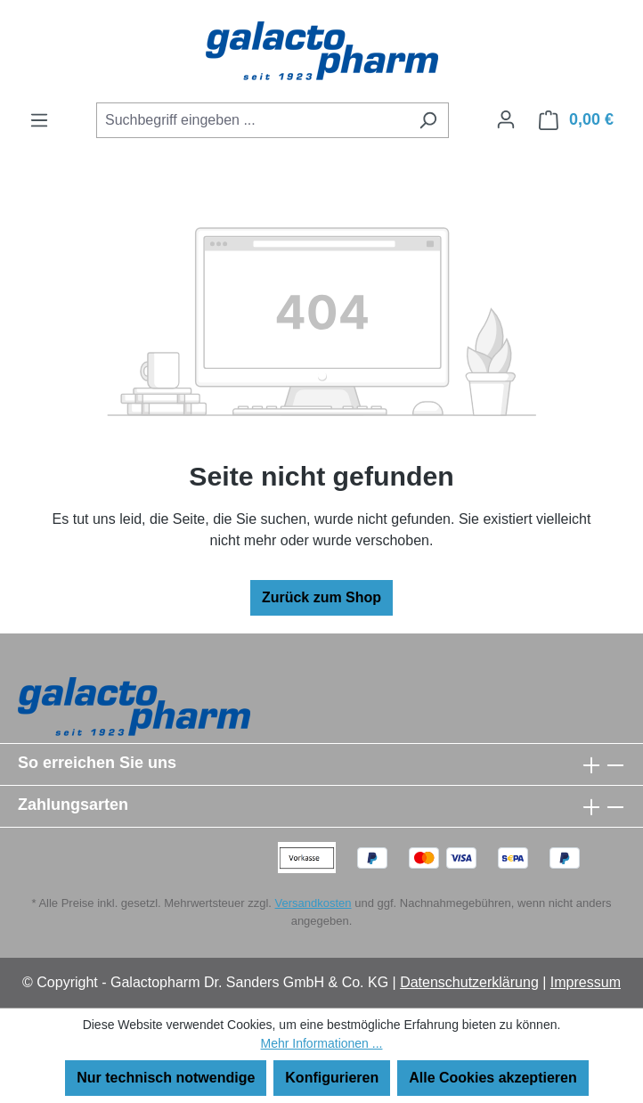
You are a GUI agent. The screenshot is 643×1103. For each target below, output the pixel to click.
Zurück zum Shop (321, 597)
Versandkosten (313, 903)
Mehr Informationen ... (322, 1043)
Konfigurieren (331, 1077)
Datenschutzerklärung (469, 982)
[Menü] (39, 120)
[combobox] (252, 120)
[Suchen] (428, 120)
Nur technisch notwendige (166, 1077)
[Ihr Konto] (505, 119)
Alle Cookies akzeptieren (493, 1077)
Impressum (585, 982)
